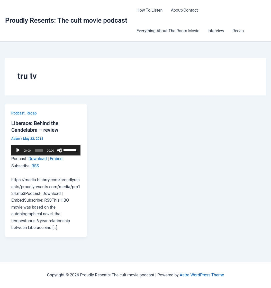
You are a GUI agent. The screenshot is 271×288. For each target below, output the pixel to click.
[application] (45, 150)
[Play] (18, 150)
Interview (215, 30)
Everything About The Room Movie (168, 30)
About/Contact (184, 10)
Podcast (17, 113)
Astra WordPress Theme (202, 275)
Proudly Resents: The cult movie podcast (66, 20)
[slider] (39, 150)
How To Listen (149, 10)
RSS (35, 165)
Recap (238, 30)
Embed (56, 158)
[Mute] (59, 150)
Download (38, 158)
